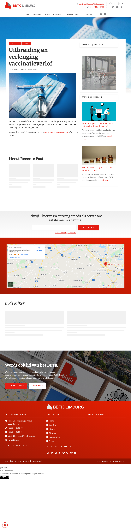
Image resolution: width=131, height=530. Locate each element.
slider (18, 43)
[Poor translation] (6, 477)
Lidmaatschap (54, 437)
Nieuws (52, 429)
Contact (52, 441)
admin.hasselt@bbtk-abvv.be (56, 132)
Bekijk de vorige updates (65, 232)
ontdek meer (105, 180)
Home (12, 43)
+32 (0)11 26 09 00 (97, 7)
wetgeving (26, 43)
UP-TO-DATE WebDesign (118, 461)
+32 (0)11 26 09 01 (15, 432)
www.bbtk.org (13, 440)
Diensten (52, 433)
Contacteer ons (16, 385)
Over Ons (53, 425)
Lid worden (37, 385)
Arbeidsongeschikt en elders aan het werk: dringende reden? (97, 124)
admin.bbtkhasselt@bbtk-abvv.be (91, 4)
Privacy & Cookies (102, 461)
